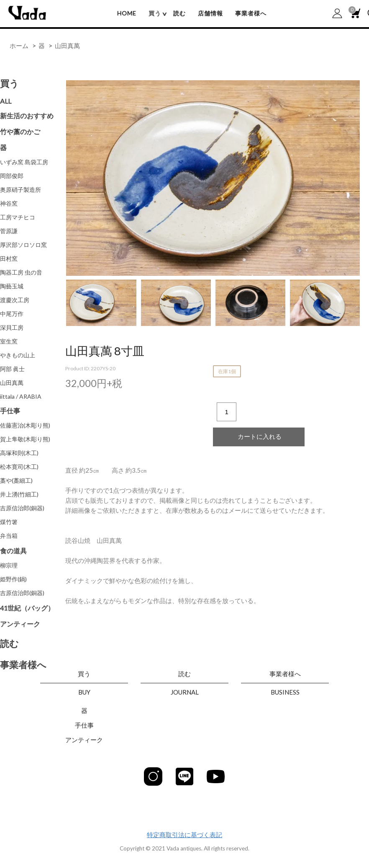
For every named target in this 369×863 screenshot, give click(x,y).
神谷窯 (9, 203)
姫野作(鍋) (13, 579)
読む (179, 13)
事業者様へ (250, 13)
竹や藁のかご (20, 131)
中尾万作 (11, 313)
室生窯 (9, 341)
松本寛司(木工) (19, 466)
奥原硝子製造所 (20, 189)
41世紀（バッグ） (27, 608)
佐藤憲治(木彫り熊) (25, 425)
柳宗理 (9, 565)
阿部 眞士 (12, 368)
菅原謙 (9, 230)
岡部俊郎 (11, 175)
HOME (126, 13)
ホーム (19, 45)
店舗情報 (210, 13)
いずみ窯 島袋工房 (24, 161)
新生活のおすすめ (27, 116)
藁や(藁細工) (16, 480)
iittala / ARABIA (20, 396)
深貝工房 (11, 327)
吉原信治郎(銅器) (22, 508)
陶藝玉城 (11, 286)
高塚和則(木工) (19, 452)
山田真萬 (67, 45)
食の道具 (13, 551)
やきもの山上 (17, 355)
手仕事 (10, 411)
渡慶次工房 (14, 299)
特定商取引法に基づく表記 (184, 834)
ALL (5, 101)
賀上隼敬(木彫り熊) (25, 439)
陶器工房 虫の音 (21, 272)
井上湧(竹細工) (19, 494)
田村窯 (9, 258)
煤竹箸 (9, 521)
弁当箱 (9, 535)
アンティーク (20, 624)
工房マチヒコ (17, 217)
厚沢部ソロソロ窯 (23, 244)
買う (9, 83)
